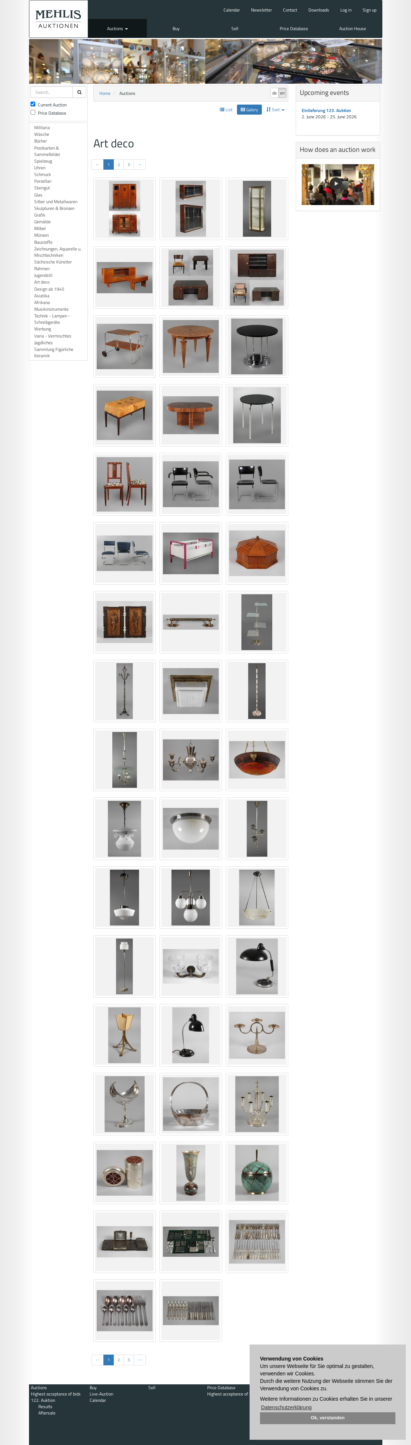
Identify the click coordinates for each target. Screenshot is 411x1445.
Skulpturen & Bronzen (54, 208)
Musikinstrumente (51, 309)
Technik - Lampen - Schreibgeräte (52, 319)
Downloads (318, 9)
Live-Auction (101, 1393)
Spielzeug (43, 160)
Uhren (39, 167)
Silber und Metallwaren (55, 201)
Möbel (40, 228)
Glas (38, 194)
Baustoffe (43, 242)
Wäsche (41, 134)
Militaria (42, 127)
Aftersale (46, 1412)
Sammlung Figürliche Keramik (53, 352)
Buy (176, 28)
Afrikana (42, 302)
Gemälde (42, 221)
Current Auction (48, 105)
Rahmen (41, 268)
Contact (290, 9)
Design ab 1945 (49, 288)
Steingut (42, 187)
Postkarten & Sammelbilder (47, 151)
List (226, 109)
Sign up (369, 9)
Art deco (41, 281)
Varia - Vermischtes (52, 335)
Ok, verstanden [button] (328, 1417)
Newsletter (261, 9)
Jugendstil (43, 275)
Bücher (40, 140)
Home (104, 93)
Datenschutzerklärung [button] (286, 1407)
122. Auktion (43, 1400)
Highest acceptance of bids (56, 1393)
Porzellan (42, 181)
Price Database (294, 28)
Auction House (352, 28)
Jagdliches (43, 342)
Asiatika (41, 295)
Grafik (39, 214)
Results (45, 1406)
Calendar (232, 9)
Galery (249, 109)
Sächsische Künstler (53, 261)
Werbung (42, 328)
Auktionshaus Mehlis (58, 19)
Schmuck (42, 174)
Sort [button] (275, 109)
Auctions (117, 28)
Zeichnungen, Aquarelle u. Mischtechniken (57, 252)
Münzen (41, 235)
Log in (345, 9)
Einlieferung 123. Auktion (326, 110)
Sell (234, 28)
